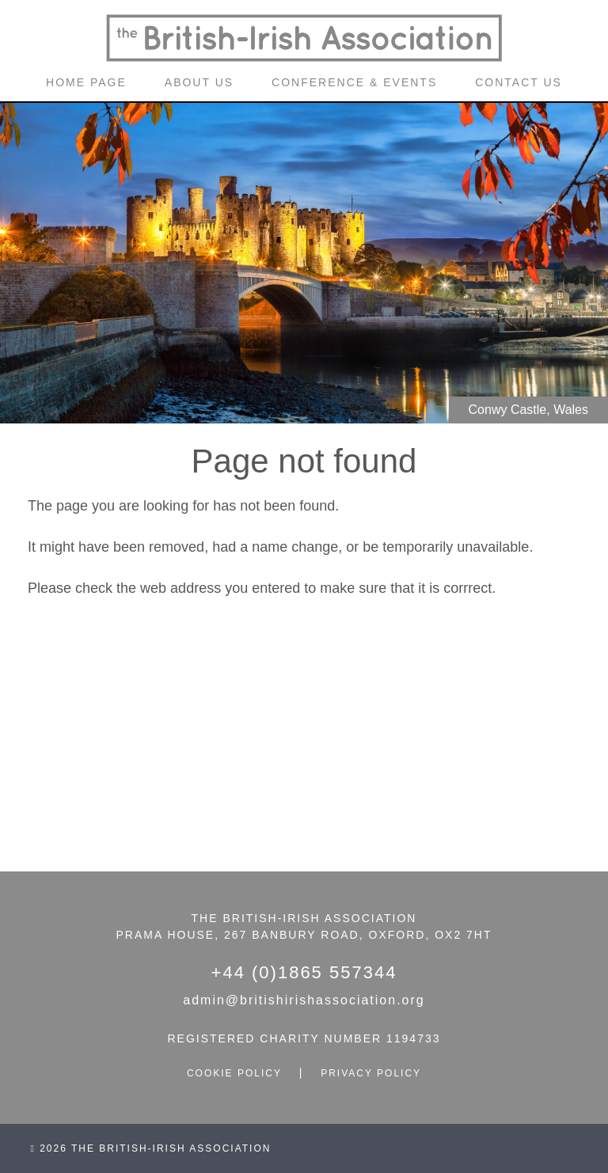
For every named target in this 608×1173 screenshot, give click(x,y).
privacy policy (371, 1073)
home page (86, 82)
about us (199, 82)
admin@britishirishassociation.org (303, 1000)
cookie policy (234, 1073)
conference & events (354, 82)
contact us (518, 82)
